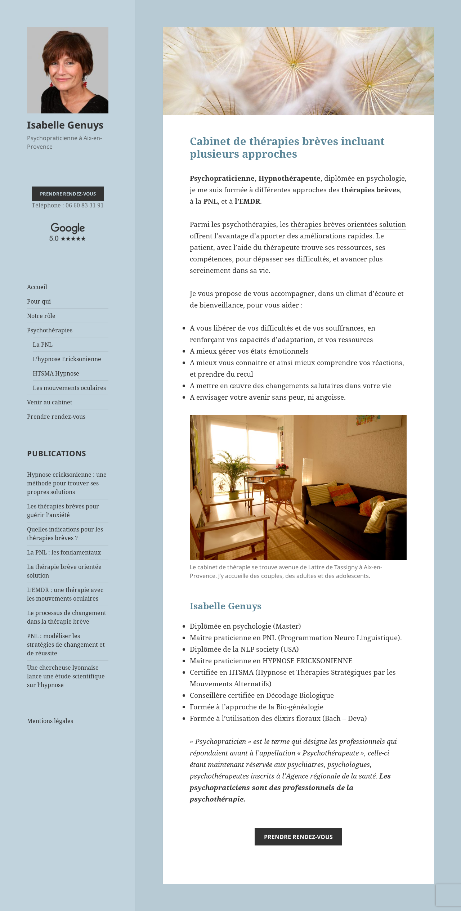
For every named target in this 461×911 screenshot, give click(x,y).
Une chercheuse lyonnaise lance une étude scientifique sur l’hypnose (66, 676)
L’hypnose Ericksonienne (67, 359)
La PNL (43, 345)
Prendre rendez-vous (56, 417)
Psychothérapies (49, 330)
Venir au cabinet (49, 402)
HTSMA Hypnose (56, 373)
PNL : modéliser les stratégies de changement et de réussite (66, 644)
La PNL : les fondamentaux (64, 552)
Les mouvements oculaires (69, 388)
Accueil (37, 287)
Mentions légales (50, 721)
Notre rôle (41, 316)
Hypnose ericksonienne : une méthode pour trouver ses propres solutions (67, 483)
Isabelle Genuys (65, 124)
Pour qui (39, 301)
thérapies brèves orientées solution (348, 224)
